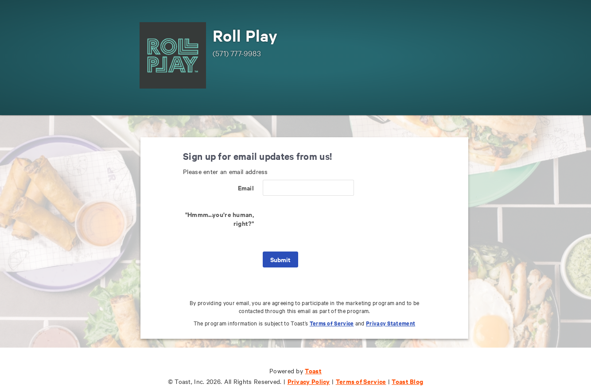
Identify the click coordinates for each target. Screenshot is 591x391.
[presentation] (330, 223)
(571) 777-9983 (237, 53)
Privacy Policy (309, 381)
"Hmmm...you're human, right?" (219, 218)
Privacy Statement (390, 323)
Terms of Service (332, 323)
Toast (313, 370)
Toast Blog (407, 381)
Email (246, 187)
